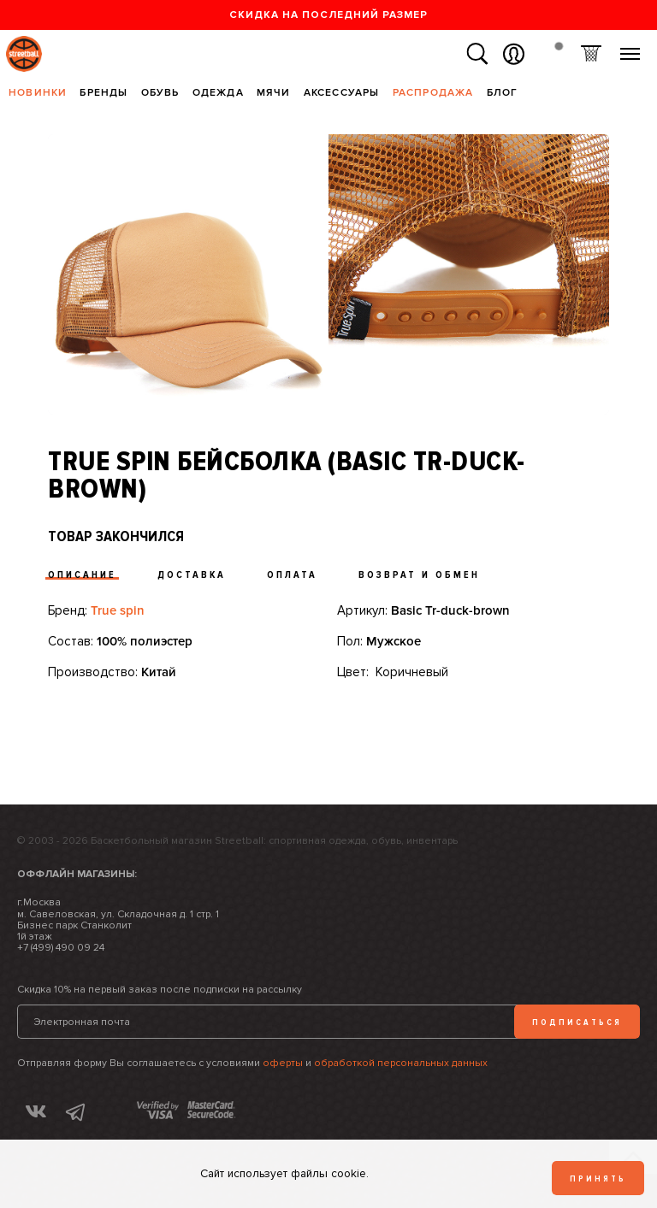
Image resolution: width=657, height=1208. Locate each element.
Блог (502, 92)
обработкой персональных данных (401, 1063)
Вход (513, 54)
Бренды (103, 92)
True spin (118, 610)
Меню (630, 47)
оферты (283, 1063)
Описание (82, 575)
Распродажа (433, 92)
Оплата (292, 575)
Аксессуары (342, 92)
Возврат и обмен (419, 575)
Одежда (218, 92)
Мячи (274, 92)
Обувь (160, 92)
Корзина (590, 54)
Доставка (191, 575)
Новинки (38, 92)
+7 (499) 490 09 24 (60, 947)
